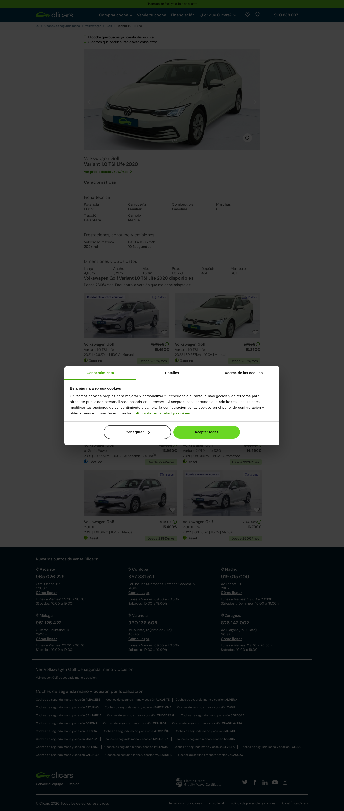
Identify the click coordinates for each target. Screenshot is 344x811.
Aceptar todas (207, 432)
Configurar (138, 432)
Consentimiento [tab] (100, 373)
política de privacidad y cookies (161, 413)
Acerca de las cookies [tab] (244, 373)
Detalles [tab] (172, 373)
